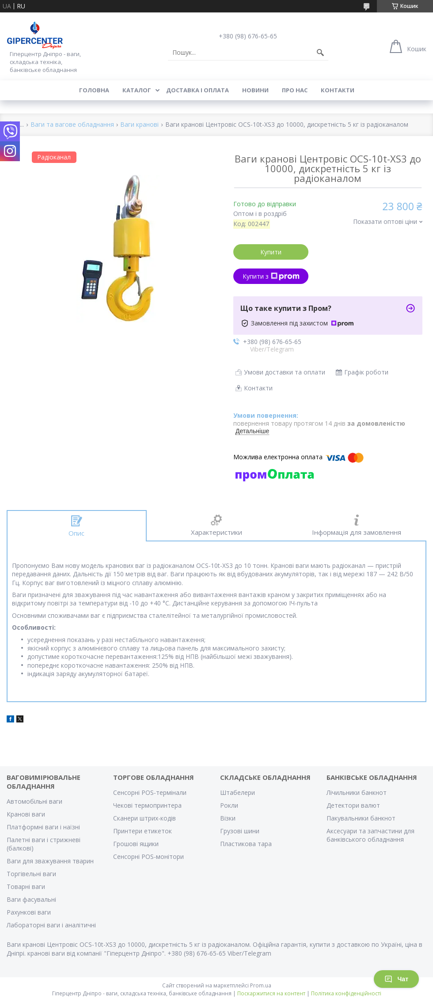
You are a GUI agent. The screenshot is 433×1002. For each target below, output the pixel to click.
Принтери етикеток (142, 831)
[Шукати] (320, 52)
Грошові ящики (136, 843)
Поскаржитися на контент (271, 993)
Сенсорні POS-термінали (149, 792)
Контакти (337, 90)
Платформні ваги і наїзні (43, 827)
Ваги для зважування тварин (50, 861)
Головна (94, 90)
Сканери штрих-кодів (144, 818)
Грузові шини (239, 831)
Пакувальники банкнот (361, 818)
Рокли (229, 805)
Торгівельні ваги (31, 874)
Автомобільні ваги (34, 801)
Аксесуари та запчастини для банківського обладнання (370, 835)
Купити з (271, 276)
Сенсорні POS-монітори (148, 856)
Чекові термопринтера (147, 805)
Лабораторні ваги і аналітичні (51, 925)
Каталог (136, 90)
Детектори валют (353, 805)
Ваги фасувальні (31, 899)
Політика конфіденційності (346, 993)
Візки (227, 818)
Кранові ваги (26, 814)
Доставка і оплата (197, 90)
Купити (270, 252)
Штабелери (237, 792)
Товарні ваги (26, 886)
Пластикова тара (246, 843)
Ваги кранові (139, 125)
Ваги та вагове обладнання (72, 125)
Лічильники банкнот (357, 792)
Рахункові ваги (29, 912)
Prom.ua (260, 985)
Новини (255, 90)
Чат (396, 979)
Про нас (295, 90)
